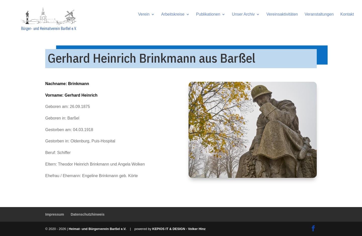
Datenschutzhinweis (88, 214)
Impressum (54, 214)
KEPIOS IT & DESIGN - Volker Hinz (179, 229)
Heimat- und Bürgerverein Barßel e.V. (97, 229)
